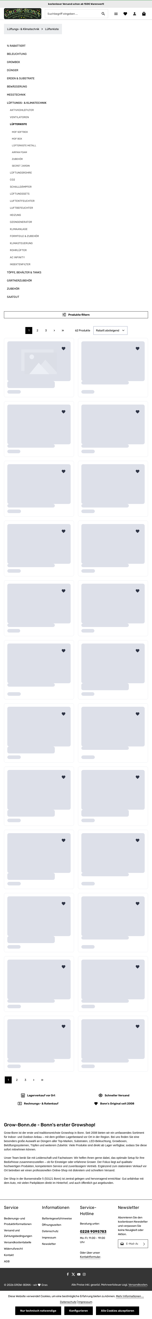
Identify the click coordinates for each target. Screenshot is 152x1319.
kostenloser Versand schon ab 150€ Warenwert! (76, 4)
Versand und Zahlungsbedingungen (18, 1233)
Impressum (49, 1237)
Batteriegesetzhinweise (57, 1218)
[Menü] (116, 13)
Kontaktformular (90, 1257)
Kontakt (9, 1255)
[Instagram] (84, 1275)
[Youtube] (79, 1275)
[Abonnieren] (144, 1243)
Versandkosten (137, 1284)
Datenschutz (50, 1231)
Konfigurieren (78, 1310)
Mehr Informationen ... (130, 1296)
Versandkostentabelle (17, 1242)
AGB (7, 1261)
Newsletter (49, 1244)
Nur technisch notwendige (38, 1310)
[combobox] (72, 13)
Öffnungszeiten (51, 1225)
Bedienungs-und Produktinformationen (17, 1221)
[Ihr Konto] (134, 13)
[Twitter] (74, 1275)
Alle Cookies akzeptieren (117, 1310)
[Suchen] (103, 13)
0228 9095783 (93, 1231)
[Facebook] (68, 1275)
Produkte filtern (76, 314)
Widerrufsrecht (13, 1248)
